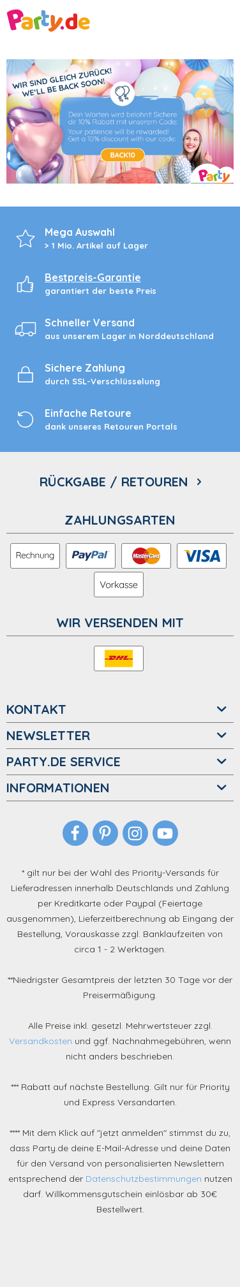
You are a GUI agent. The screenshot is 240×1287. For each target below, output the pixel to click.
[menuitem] (120, 482)
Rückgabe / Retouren (116, 482)
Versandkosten (40, 1041)
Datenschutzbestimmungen (144, 1178)
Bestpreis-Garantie (93, 277)
